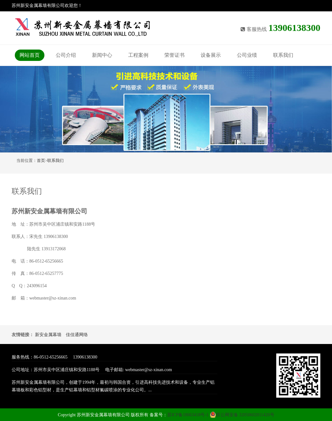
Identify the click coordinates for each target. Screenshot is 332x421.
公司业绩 (247, 55)
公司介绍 (66, 55)
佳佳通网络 (77, 334)
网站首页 (30, 55)
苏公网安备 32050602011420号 (242, 414)
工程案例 (138, 55)
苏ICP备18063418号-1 (188, 414)
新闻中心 (102, 55)
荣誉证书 (174, 55)
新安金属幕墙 (48, 334)
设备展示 (211, 55)
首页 (41, 160)
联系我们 (283, 55)
